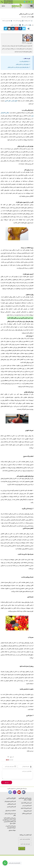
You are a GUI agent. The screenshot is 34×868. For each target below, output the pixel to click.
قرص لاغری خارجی (11, 806)
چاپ (32, 25)
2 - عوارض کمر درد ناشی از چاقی (23, 64)
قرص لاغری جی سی (26, 805)
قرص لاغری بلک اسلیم (26, 808)
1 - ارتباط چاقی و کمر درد (24, 61)
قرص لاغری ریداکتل (26, 813)
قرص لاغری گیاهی (11, 804)
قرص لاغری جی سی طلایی (20, 317)
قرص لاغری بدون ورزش (10, 801)
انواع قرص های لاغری (11, 100)
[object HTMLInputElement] (6, 759)
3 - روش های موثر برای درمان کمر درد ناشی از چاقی (19, 67)
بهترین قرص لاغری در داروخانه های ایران (11, 827)
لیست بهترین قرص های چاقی (10, 814)
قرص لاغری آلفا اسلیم (26, 802)
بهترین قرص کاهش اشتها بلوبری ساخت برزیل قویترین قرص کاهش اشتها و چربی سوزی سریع (9, 820)
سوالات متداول (12, 830)
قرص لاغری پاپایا (27, 810)
